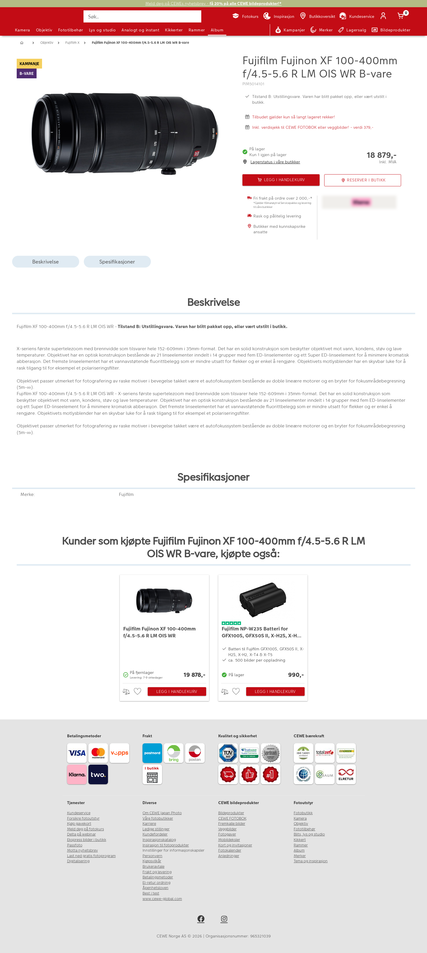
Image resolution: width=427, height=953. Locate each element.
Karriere (149, 823)
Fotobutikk (303, 813)
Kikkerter (174, 30)
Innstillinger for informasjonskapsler (173, 850)
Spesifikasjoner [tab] (117, 261)
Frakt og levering (157, 872)
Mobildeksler (229, 839)
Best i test (151, 893)
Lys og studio (102, 30)
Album (217, 30)
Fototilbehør (70, 30)
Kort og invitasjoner (235, 845)
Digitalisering (78, 861)
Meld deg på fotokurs (85, 829)
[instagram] (225, 919)
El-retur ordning (156, 882)
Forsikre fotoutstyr (83, 818)
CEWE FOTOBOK (232, 818)
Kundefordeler (155, 834)
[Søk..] (142, 16)
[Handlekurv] (402, 16)
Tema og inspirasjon (311, 861)
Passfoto (74, 845)
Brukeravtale (153, 866)
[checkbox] (138, 692)
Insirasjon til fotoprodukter (166, 845)
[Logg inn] (385, 16)
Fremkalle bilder (231, 823)
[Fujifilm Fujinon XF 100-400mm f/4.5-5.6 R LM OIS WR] (164, 627)
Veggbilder (227, 829)
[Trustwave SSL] (250, 754)
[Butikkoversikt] (317, 16)
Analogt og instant (140, 30)
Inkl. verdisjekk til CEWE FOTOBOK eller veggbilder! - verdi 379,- (312, 127)
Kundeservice (78, 813)
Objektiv (44, 30)
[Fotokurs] (245, 16)
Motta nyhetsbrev (82, 850)
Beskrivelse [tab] (45, 261)
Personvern (152, 856)
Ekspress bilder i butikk (86, 839)
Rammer (197, 30)
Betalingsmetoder (158, 877)
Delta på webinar (81, 834)
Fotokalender (229, 850)
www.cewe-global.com (162, 898)
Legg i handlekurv (176, 691)
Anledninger (228, 856)
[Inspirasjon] (278, 16)
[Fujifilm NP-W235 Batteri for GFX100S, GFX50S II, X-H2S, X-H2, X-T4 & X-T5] (263, 627)
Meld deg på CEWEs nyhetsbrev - (213, 3)
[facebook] (202, 919)
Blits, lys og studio (309, 834)
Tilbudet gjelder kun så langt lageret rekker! (293, 117)
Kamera (22, 30)
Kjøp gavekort (79, 823)
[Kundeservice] (356, 16)
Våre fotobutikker (158, 818)
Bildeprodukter (231, 813)
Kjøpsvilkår (152, 861)
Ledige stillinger (156, 829)
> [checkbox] (128, 691)
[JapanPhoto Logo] (30, 21)
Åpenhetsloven (155, 888)
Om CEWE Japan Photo (162, 813)
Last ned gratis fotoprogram (91, 856)
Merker (300, 856)
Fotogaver (227, 834)
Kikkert (300, 839)
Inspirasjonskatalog (159, 839)
